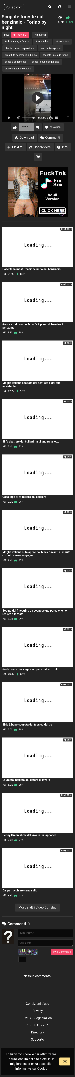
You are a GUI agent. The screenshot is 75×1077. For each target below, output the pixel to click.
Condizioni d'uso (37, 1004)
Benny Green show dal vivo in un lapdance (29, 835)
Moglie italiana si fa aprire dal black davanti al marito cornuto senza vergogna (36, 554)
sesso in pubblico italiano (45, 61)
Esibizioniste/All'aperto (17, 41)
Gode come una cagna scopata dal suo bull (30, 669)
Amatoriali (40, 34)
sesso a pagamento (15, 61)
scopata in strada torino (55, 55)
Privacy (37, 1011)
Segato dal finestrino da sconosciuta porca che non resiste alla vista (35, 612)
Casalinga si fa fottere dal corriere (24, 497)
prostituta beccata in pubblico (21, 55)
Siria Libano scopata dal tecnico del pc (27, 724)
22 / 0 (26, 127)
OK (65, 1061)
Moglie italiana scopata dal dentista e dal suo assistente (31, 384)
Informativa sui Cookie (31, 1068)
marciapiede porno (51, 48)
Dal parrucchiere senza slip (19, 890)
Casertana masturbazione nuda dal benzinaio (31, 269)
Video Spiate (62, 41)
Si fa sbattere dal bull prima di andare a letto (30, 441)
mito (6, 34)
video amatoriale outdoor (18, 68)
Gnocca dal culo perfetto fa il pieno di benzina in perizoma (33, 326)
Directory (37, 1032)
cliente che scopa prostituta (20, 48)
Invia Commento (62, 952)
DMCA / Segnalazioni (37, 1018)
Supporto (37, 1039)
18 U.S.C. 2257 (37, 1025)
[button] (60, 7)
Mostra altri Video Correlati (37, 907)
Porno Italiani (42, 41)
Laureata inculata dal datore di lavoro (26, 780)
